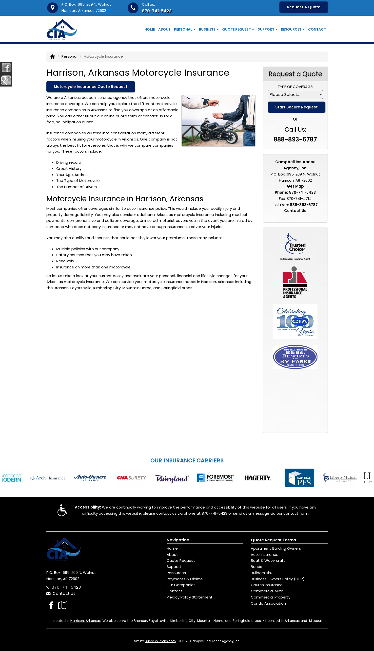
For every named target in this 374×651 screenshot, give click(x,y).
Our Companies (181, 584)
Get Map (295, 186)
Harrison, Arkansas (85, 620)
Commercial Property (270, 597)
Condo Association (268, 603)
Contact (317, 29)
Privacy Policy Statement (190, 597)
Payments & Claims (185, 578)
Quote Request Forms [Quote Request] (273, 540)
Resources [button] (293, 29)
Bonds (256, 566)
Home (149, 29)
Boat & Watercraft (268, 560)
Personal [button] (184, 29)
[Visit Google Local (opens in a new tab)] (63, 605)
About (164, 29)
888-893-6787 (295, 139)
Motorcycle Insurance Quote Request (90, 86)
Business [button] (209, 29)
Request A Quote (303, 7)
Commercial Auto (267, 591)
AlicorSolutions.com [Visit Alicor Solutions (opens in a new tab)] (160, 641)
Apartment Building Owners (276, 548)
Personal (69, 56)
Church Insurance (267, 584)
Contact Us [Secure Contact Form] (295, 210)
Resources (176, 572)
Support (174, 566)
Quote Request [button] (238, 29)
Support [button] (267, 29)
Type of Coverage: (295, 86)
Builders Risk (262, 572)
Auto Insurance (264, 554)
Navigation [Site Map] (178, 540)
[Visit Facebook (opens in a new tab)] (51, 605)
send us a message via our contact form (270, 513)
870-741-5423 (157, 11)
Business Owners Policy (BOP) (278, 578)
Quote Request (181, 560)
